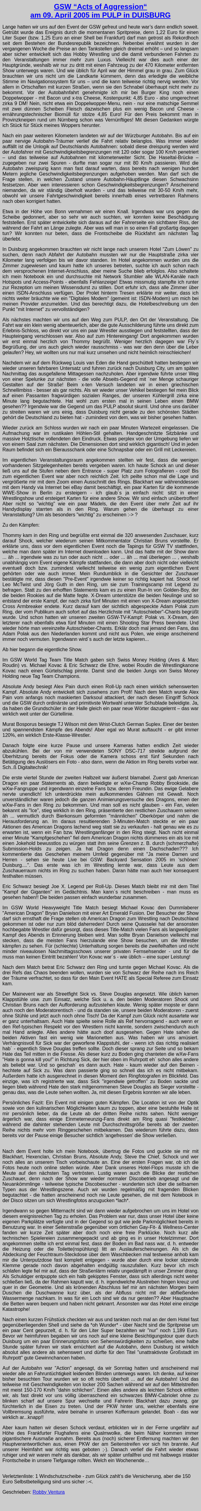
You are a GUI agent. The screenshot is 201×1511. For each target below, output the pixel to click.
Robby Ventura (49, 1492)
